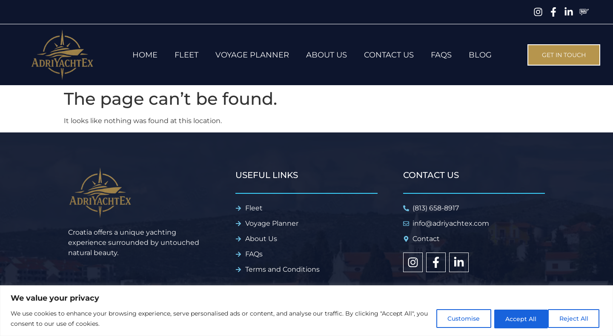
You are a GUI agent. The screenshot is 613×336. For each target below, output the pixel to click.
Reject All (516, 318)
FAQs (441, 55)
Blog (480, 55)
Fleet (186, 55)
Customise (457, 318)
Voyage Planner (252, 55)
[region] (306, 310)
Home (145, 55)
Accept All (574, 318)
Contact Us (389, 55)
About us (326, 55)
